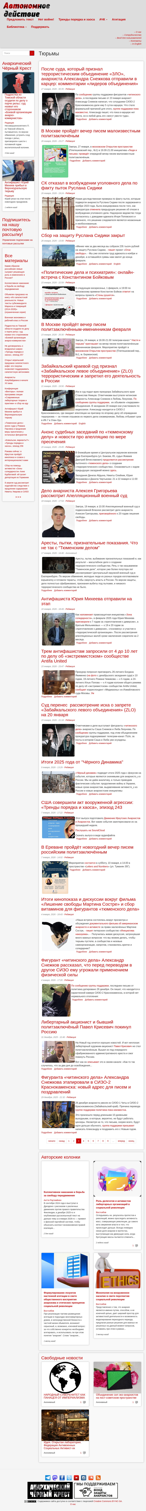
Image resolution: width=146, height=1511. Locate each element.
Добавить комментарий (100, 119)
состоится (89, 863)
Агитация (118, 19)
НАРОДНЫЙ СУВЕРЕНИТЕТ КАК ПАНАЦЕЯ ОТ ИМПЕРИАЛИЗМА (64, 1396)
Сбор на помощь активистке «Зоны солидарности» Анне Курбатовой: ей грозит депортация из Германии (17, 471)
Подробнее (81, 119)
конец (131, 1141)
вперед (121, 1141)
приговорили (83, 621)
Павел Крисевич (123, 1046)
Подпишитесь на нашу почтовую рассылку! (16, 227)
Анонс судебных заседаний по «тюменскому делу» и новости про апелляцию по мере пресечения (87, 436)
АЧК (103, 19)
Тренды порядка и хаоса (77, 19)
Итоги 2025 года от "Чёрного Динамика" (82, 761)
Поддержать (40, 26)
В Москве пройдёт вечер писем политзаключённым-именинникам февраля (86, 327)
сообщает (81, 689)
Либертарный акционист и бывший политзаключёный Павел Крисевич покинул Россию (86, 1027)
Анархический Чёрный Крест (16, 66)
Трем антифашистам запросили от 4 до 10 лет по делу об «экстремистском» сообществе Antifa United (89, 656)
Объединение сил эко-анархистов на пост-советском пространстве (117, 1396)
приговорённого (107, 513)
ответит (126, 291)
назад (62, 1141)
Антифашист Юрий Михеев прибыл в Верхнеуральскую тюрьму (17, 187)
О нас (73, 1504)
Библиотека (17, 26)
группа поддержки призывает (118, 1125)
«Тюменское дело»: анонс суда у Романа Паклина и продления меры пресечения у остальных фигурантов (16, 429)
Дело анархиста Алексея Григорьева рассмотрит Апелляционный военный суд (84, 493)
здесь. (113, 470)
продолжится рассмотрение (118, 459)
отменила (95, 209)
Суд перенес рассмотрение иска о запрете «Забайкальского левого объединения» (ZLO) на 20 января (88, 709)
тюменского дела (98, 463)
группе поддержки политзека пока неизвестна (101, 1110)
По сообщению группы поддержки (90, 985)
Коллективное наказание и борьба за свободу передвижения (17, 286)
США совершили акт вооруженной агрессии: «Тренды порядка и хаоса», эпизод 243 (87, 805)
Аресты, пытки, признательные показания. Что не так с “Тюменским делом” (89, 545)
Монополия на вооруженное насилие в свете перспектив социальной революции (112, 1296)
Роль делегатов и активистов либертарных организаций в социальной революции (113, 1204)
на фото (92, 675)
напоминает (86, 614)
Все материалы (16, 258)
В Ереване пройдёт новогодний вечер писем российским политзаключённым (87, 849)
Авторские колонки (60, 1157)
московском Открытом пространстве (112, 146)
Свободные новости (62, 1357)
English (117, 264)
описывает (93, 1062)
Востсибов (101, 1212)
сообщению (85, 94)
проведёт (84, 154)
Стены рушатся (104, 295)
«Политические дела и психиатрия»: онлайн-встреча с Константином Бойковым (87, 275)
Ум (92, 693)
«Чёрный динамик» (86, 773)
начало (51, 1141)
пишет (111, 250)
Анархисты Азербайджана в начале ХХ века (16, 380)
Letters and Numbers (97, 866)
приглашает (91, 344)
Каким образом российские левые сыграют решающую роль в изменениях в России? (15, 272)
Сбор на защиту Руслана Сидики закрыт (83, 235)
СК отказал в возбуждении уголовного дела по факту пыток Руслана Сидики (89, 185)
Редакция (70, 89)
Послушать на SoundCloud (90, 830)
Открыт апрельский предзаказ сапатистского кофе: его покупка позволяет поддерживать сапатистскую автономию (17, 366)
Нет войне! (46, 19)
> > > (18, 497)
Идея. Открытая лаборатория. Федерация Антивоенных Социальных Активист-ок (62, 1445)
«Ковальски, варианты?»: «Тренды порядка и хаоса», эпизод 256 (17, 443)
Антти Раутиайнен (52, 1200)
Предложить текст (20, 19)
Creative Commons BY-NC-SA (108, 1501)
